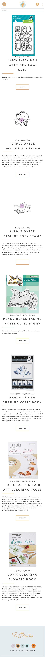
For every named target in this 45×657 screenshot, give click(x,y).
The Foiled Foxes (30, 315)
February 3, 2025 (20, 57)
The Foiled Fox (19, 651)
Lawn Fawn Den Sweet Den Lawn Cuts (22, 65)
